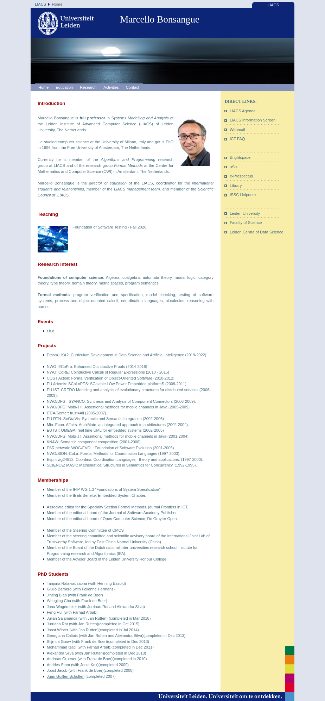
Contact (132, 87)
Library (236, 185)
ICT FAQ (237, 139)
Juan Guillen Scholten (65, 676)
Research (88, 87)
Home (43, 87)
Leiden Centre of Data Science (256, 232)
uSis (233, 167)
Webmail (237, 129)
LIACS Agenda (242, 111)
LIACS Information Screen (252, 120)
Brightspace (240, 157)
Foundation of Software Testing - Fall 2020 (109, 227)
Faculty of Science (246, 222)
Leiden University (245, 213)
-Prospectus (241, 176)
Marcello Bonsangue (159, 19)
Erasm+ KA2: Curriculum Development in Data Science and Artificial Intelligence (115, 355)
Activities (111, 87)
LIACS (40, 4)
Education (64, 87)
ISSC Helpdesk (243, 195)
